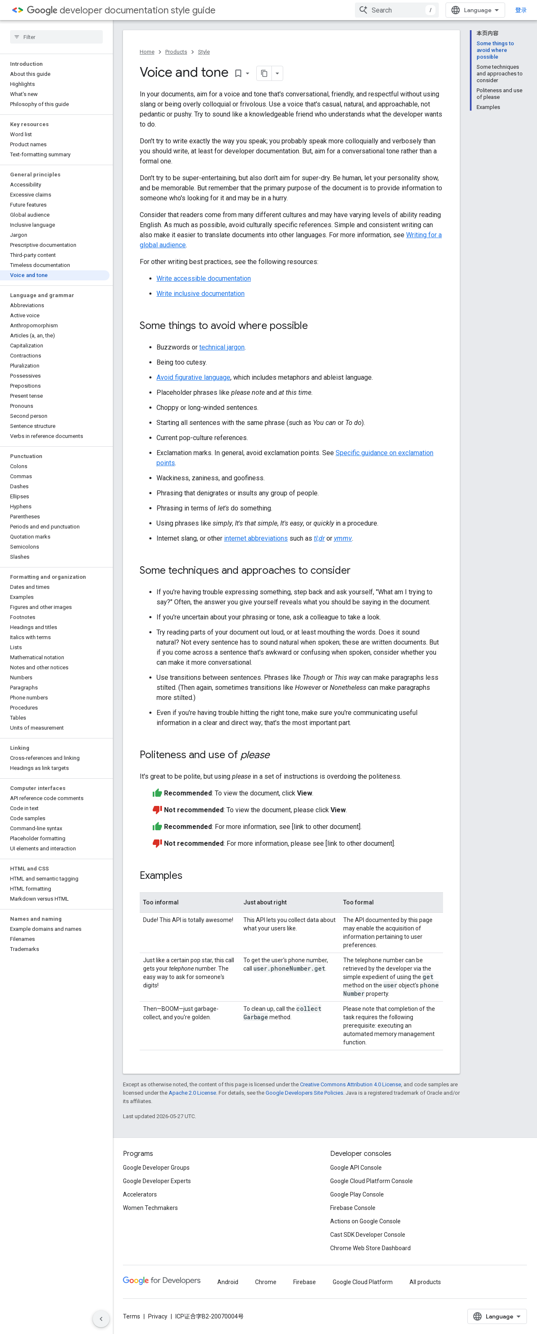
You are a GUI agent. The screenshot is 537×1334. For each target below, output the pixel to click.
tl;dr (319, 538)
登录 (521, 10)
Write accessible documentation (203, 278)
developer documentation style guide (121, 10)
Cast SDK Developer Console (367, 1234)
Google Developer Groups (156, 1167)
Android (227, 1282)
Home (147, 52)
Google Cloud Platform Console (371, 1181)
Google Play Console (357, 1194)
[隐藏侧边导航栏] (101, 1319)
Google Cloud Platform (363, 1282)
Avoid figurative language (193, 377)
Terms (131, 1316)
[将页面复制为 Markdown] (264, 73)
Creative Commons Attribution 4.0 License (350, 1084)
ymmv (343, 538)
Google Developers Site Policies (304, 1093)
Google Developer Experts (157, 1181)
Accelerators (140, 1194)
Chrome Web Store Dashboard (370, 1248)
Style (204, 52)
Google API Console (356, 1167)
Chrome (265, 1282)
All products (425, 1282)
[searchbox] (56, 37)
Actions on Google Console (365, 1221)
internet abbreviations (256, 538)
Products (176, 52)
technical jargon (222, 347)
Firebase (304, 1282)
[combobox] (397, 10)
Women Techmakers (150, 1207)
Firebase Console (352, 1207)
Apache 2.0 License (192, 1093)
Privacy (157, 1316)
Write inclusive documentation (200, 294)
